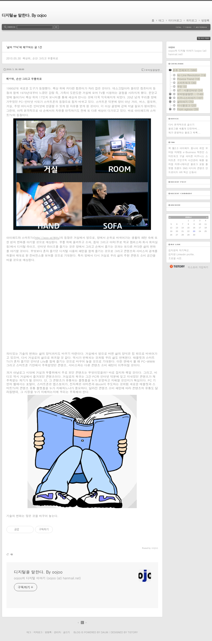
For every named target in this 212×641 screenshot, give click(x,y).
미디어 (192, 168)
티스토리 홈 (177, 266)
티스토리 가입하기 (198, 267)
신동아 (192, 172)
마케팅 (178, 152)
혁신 (185, 172)
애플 (201, 160)
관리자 (57, 632)
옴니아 (194, 148)
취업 (201, 148)
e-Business (189, 152)
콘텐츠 (200, 168)
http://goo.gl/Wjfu (47, 237)
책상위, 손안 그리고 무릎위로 (40, 58)
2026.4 (188, 217)
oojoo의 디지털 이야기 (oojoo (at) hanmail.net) (47, 578)
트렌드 (178, 168)
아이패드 (184, 148)
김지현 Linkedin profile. (181, 254)
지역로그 (38, 632)
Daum (104, 632)
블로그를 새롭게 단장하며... (184, 128)
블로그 (194, 164)
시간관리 (193, 160)
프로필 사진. (175, 258)
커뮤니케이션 (182, 164)
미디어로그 (175, 20)
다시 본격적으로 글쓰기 (181, 124)
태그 (161, 20)
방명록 (205, 20)
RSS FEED (207, 38)
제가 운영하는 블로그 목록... (184, 132)
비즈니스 (199, 156)
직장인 (200, 152)
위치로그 (191, 20)
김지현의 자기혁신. (179, 250)
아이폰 (189, 156)
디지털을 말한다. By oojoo (24, 15)
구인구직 (182, 160)
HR (180, 172)
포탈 (201, 164)
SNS (185, 168)
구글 (182, 156)
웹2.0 (175, 148)
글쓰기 (66, 632)
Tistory (133, 632)
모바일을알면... (153, 70)
